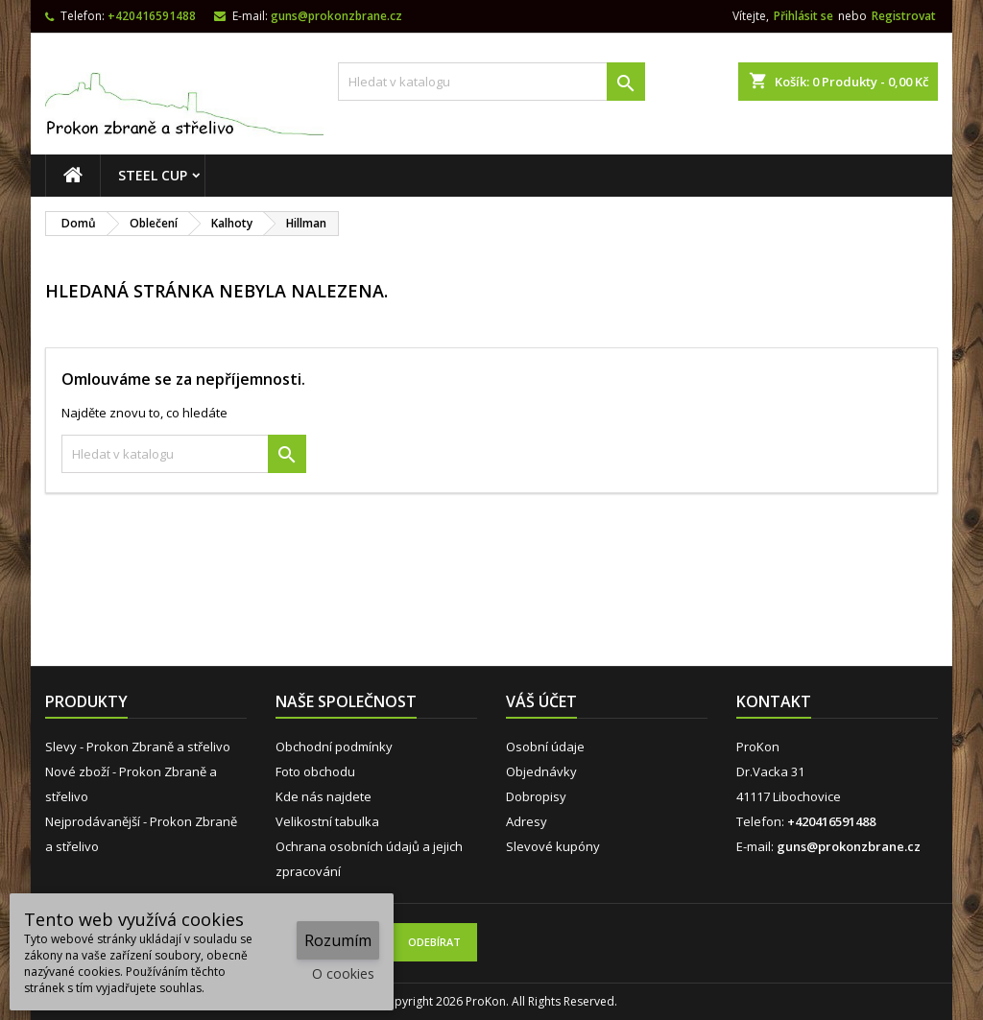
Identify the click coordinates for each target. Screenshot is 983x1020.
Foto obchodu (315, 771)
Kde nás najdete (324, 796)
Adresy (526, 821)
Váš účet (541, 701)
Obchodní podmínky (334, 746)
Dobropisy (536, 796)
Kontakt (773, 701)
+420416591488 (152, 16)
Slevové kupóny (553, 846)
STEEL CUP (152, 175)
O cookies (343, 973)
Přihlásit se (803, 16)
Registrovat (904, 16)
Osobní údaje (545, 746)
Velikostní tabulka (327, 821)
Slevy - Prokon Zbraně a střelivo (137, 746)
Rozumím (338, 940)
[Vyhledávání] (491, 81)
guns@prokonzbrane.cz (336, 16)
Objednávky (541, 771)
